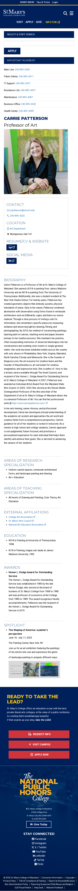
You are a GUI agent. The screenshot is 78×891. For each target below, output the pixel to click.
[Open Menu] (71, 13)
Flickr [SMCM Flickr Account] (39, 864)
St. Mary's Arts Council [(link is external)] (21, 520)
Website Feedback (54, 887)
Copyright (70, 877)
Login (55, 2)
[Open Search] (64, 13)
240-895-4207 (28, 90)
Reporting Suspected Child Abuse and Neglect (52, 884)
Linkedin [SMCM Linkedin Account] (39, 855)
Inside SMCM (27, 2)
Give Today (38, 824)
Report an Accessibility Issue (62, 881)
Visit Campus (39, 744)
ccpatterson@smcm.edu (22, 210)
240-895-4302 (28, 104)
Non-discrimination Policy (16, 884)
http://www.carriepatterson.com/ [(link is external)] (30, 403)
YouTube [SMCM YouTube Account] (39, 851)
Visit (19, 22)
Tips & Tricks (43, 2)
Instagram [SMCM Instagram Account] (39, 843)
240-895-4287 (25, 97)
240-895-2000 (22, 69)
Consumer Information (52, 877)
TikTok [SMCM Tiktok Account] (39, 860)
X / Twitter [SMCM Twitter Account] (39, 847)
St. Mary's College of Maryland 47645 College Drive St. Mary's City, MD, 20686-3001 (39, 812)
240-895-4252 (17, 215)
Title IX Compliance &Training (32, 881)
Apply (29, 22)
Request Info (39, 734)
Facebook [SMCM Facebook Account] (39, 839)
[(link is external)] (11, 247)
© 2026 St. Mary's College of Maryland (20, 877)
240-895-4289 (26, 111)
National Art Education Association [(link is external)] (27, 524)
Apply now (39, 754)
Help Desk (38, 887)
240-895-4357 (23, 83)
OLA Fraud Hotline (23, 887)
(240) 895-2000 (39, 819)
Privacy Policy (9, 881)
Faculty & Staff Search (21, 34)
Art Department (17, 228)
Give (39, 22)
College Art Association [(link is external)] (22, 517)
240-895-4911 (26, 76)
